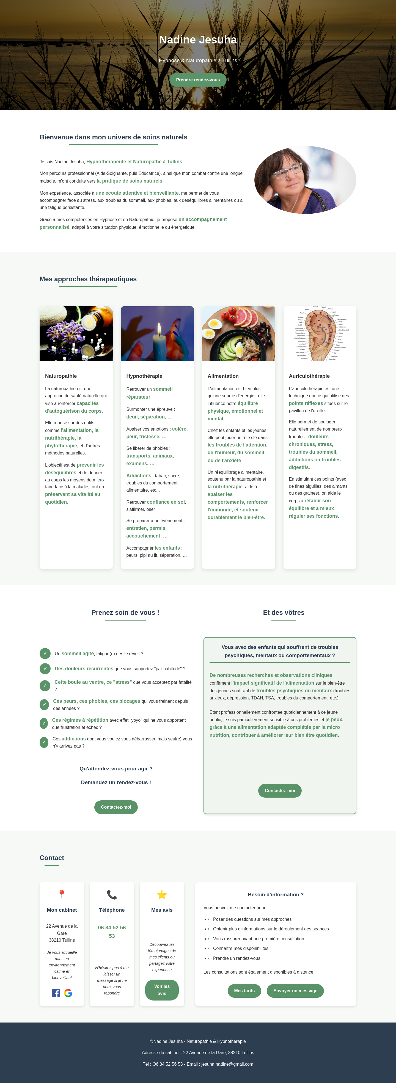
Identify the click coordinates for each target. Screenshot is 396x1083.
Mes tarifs (244, 990)
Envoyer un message (295, 990)
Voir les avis (162, 990)
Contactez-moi (116, 807)
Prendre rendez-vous (198, 80)
